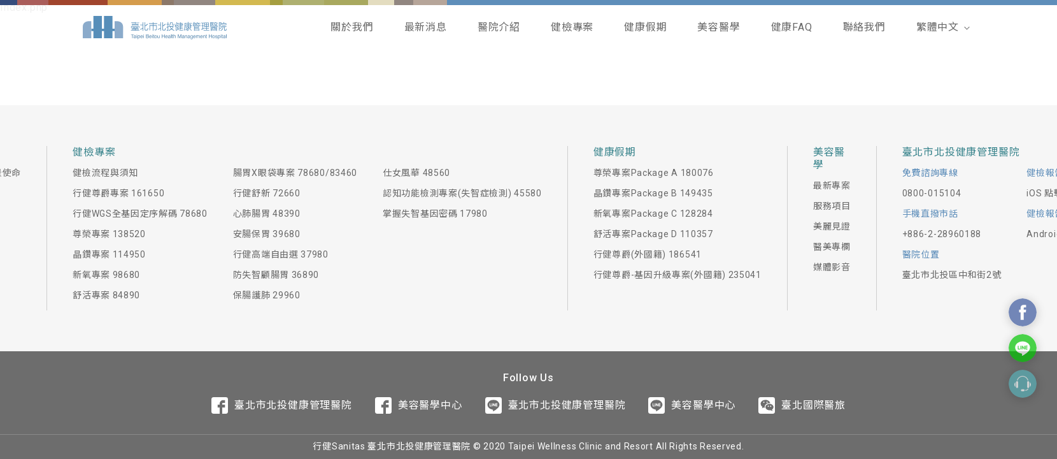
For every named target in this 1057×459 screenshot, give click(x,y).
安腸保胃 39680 (267, 234)
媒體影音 (832, 267)
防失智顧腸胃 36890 (276, 275)
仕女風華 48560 (416, 173)
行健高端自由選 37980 (281, 254)
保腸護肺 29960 (267, 295)
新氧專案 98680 (106, 275)
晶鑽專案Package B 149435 (653, 193)
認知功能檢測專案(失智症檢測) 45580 (462, 193)
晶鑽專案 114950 (109, 254)
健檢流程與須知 (105, 173)
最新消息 (425, 27)
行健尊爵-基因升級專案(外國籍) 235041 (677, 275)
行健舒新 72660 (267, 193)
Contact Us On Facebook (1023, 312)
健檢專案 (572, 27)
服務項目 (832, 206)
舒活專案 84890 (106, 295)
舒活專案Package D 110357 (653, 234)
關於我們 (351, 27)
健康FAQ (791, 27)
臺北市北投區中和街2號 (952, 275)
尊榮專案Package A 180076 (653, 173)
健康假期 (645, 27)
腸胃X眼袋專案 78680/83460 (295, 173)
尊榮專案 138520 (109, 234)
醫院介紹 (499, 27)
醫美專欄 (832, 247)
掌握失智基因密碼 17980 (435, 213)
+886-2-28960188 (942, 234)
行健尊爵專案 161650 (118, 193)
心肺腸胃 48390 (267, 213)
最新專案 (832, 185)
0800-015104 (931, 193)
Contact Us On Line (1023, 348)
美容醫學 (718, 27)
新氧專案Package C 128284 (653, 213)
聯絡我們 (864, 27)
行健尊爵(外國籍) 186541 (647, 254)
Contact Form (1023, 384)
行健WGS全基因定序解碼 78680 (140, 213)
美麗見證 (832, 226)
